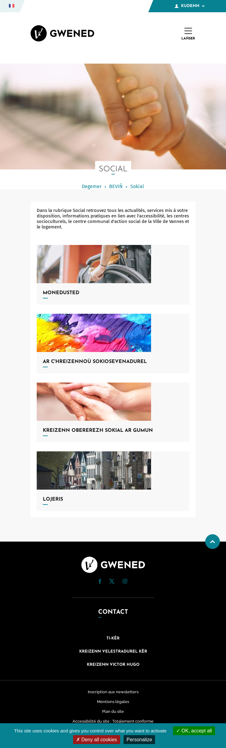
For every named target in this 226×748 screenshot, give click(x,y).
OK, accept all (194, 730)
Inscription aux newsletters (113, 692)
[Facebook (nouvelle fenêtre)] (100, 582)
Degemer (92, 186)
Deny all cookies (96, 739)
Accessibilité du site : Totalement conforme (113, 721)
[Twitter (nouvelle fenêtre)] (111, 582)
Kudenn (190, 6)
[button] (100, 581)
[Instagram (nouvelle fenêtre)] (124, 582)
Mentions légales (113, 701)
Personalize (139, 739)
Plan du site (113, 711)
